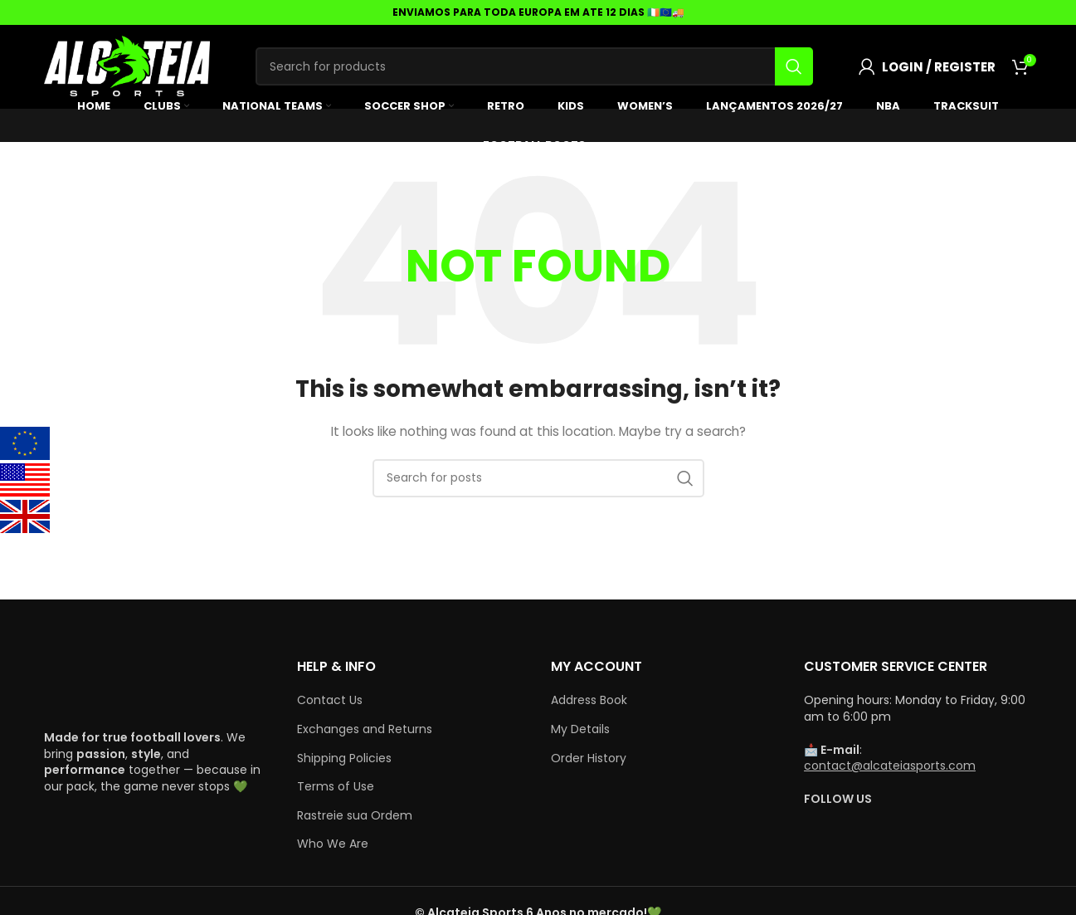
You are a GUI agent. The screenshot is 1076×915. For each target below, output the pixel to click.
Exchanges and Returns (364, 729)
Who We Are (332, 844)
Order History (588, 758)
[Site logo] (127, 65)
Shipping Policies (344, 758)
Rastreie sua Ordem (354, 816)
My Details (580, 729)
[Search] (534, 66)
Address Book (589, 700)
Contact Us (330, 700)
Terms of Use (335, 787)
